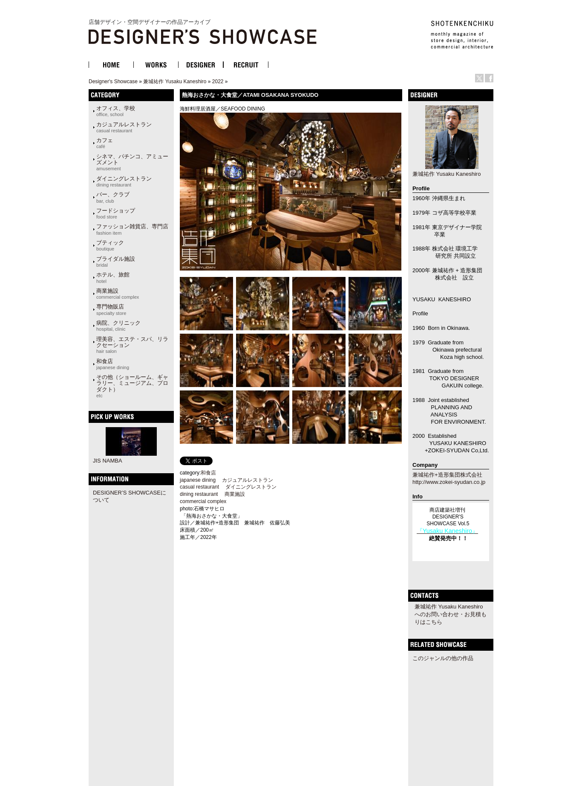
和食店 (112, 364)
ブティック (110, 245)
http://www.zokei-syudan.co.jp (448, 482)
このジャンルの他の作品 (442, 658)
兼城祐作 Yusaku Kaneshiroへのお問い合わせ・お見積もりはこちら (451, 614)
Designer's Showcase (113, 81)
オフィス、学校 (115, 111)
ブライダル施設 (115, 262)
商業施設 (117, 294)
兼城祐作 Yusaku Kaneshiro (174, 81)
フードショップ (115, 213)
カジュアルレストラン (124, 127)
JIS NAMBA (107, 460)
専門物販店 (111, 309)
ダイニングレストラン (124, 181)
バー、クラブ (113, 197)
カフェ (104, 143)
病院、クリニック (118, 326)
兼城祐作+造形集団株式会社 (447, 475)
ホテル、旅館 (113, 277)
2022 (218, 81)
